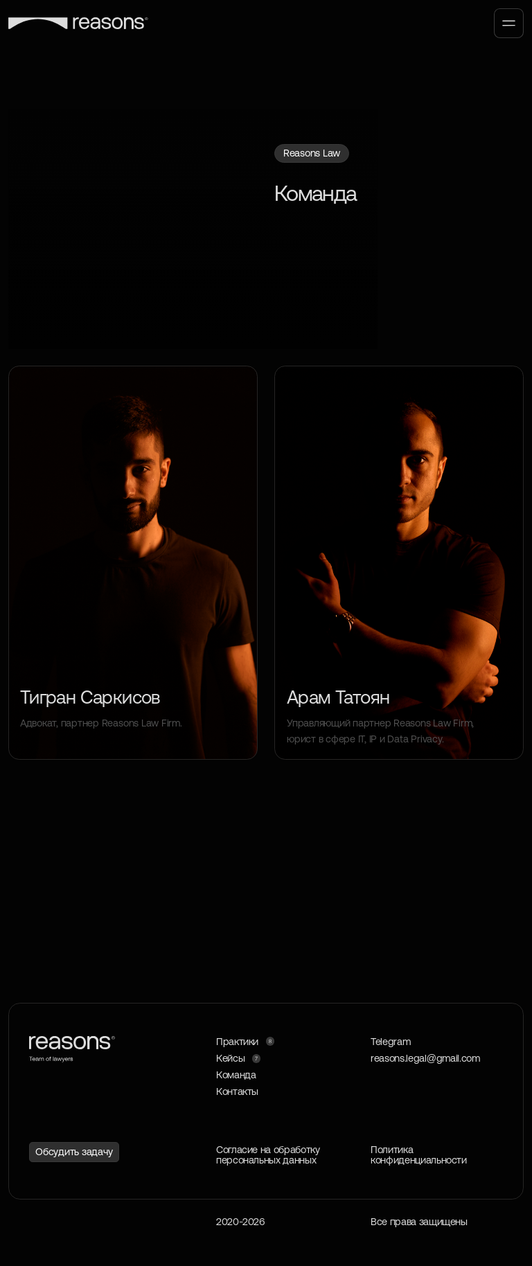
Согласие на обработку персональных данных (267, 1155)
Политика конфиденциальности (419, 1155)
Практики (237, 1041)
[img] (399, 563)
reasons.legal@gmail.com (425, 1058)
